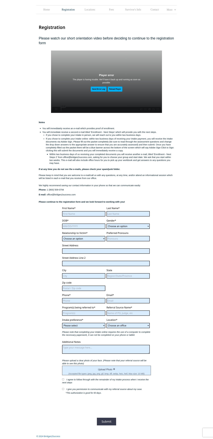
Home (46, 9)
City (64, 270)
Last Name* (113, 208)
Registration (68, 9)
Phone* (66, 295)
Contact (155, 9)
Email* (110, 295)
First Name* (69, 208)
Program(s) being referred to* (78, 307)
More (171, 9)
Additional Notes (71, 342)
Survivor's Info (133, 9)
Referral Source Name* (119, 307)
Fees (111, 9)
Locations (90, 9)
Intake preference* (72, 320)
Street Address (70, 245)
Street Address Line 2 (73, 257)
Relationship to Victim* (75, 233)
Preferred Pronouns (117, 233)
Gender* (111, 220)
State (109, 270)
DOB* (65, 220)
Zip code (67, 282)
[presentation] (106, 370)
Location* (111, 320)
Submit (107, 421)
